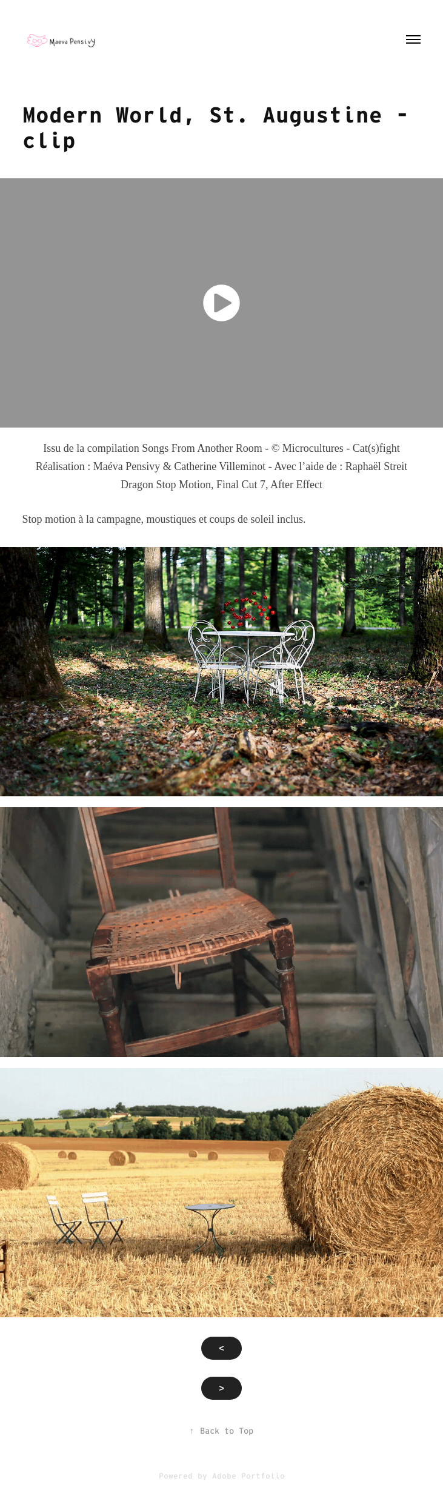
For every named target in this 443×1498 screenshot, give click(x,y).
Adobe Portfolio (248, 1475)
